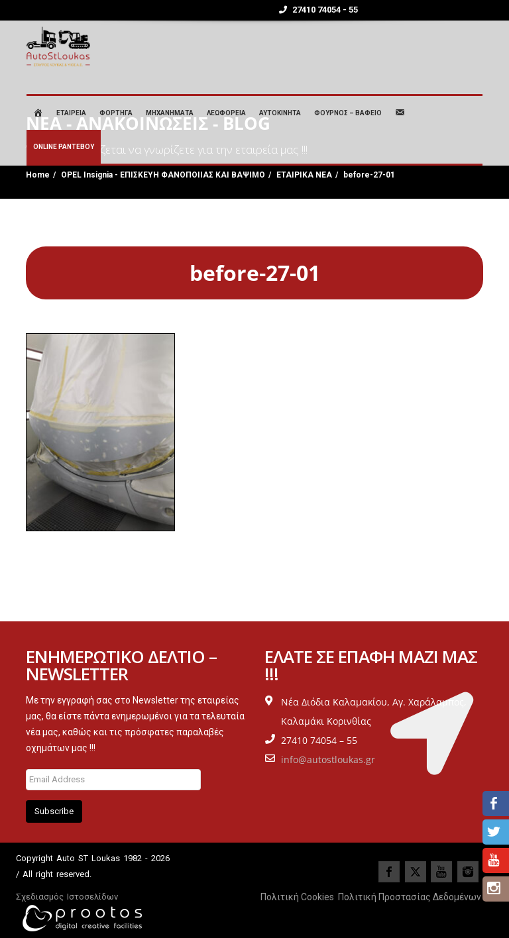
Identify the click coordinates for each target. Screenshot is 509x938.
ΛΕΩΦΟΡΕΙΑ (226, 113)
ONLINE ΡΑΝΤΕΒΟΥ (63, 146)
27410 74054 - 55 (318, 10)
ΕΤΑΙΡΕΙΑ (71, 113)
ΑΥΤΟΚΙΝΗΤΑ (280, 113)
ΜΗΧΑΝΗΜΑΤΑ (170, 113)
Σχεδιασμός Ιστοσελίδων (67, 897)
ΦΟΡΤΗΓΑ (116, 113)
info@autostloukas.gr (328, 759)
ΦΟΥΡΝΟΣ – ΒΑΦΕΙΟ (348, 113)
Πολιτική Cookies (297, 897)
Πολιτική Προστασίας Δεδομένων (409, 897)
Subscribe (54, 811)
